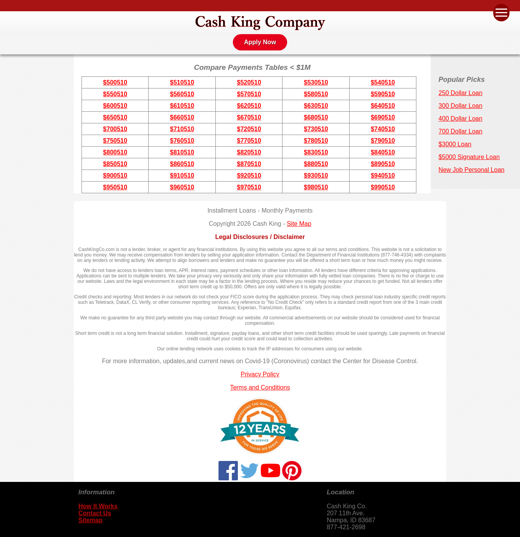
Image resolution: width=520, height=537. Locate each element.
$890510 (383, 164)
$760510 (182, 140)
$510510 (182, 82)
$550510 (115, 94)
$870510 (249, 164)
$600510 (115, 105)
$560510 (182, 94)
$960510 (182, 187)
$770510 (249, 140)
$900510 (115, 175)
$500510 (115, 82)
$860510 (182, 164)
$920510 (249, 175)
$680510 (316, 117)
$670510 (249, 117)
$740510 (383, 129)
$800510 (115, 152)
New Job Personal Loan (471, 169)
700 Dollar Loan (460, 131)
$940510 (383, 175)
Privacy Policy (260, 374)
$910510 (182, 175)
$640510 (383, 105)
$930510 (316, 175)
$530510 (316, 82)
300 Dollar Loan (460, 105)
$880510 (316, 164)
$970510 (249, 187)
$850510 (115, 164)
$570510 (249, 94)
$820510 (249, 152)
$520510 (249, 82)
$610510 (182, 105)
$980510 (316, 187)
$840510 (383, 152)
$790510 (383, 140)
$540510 (383, 82)
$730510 (316, 129)
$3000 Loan (455, 144)
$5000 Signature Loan (469, 157)
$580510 (316, 94)
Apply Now (260, 42)
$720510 (249, 129)
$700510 (115, 129)
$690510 (383, 117)
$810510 (182, 152)
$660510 (182, 117)
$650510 (115, 117)
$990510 (383, 187)
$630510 (316, 105)
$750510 (115, 140)
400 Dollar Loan (460, 118)
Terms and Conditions (260, 387)
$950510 (115, 187)
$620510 (249, 105)
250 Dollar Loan (460, 93)
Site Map (299, 223)
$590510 (383, 94)
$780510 (316, 140)
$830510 (316, 152)
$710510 (182, 129)
